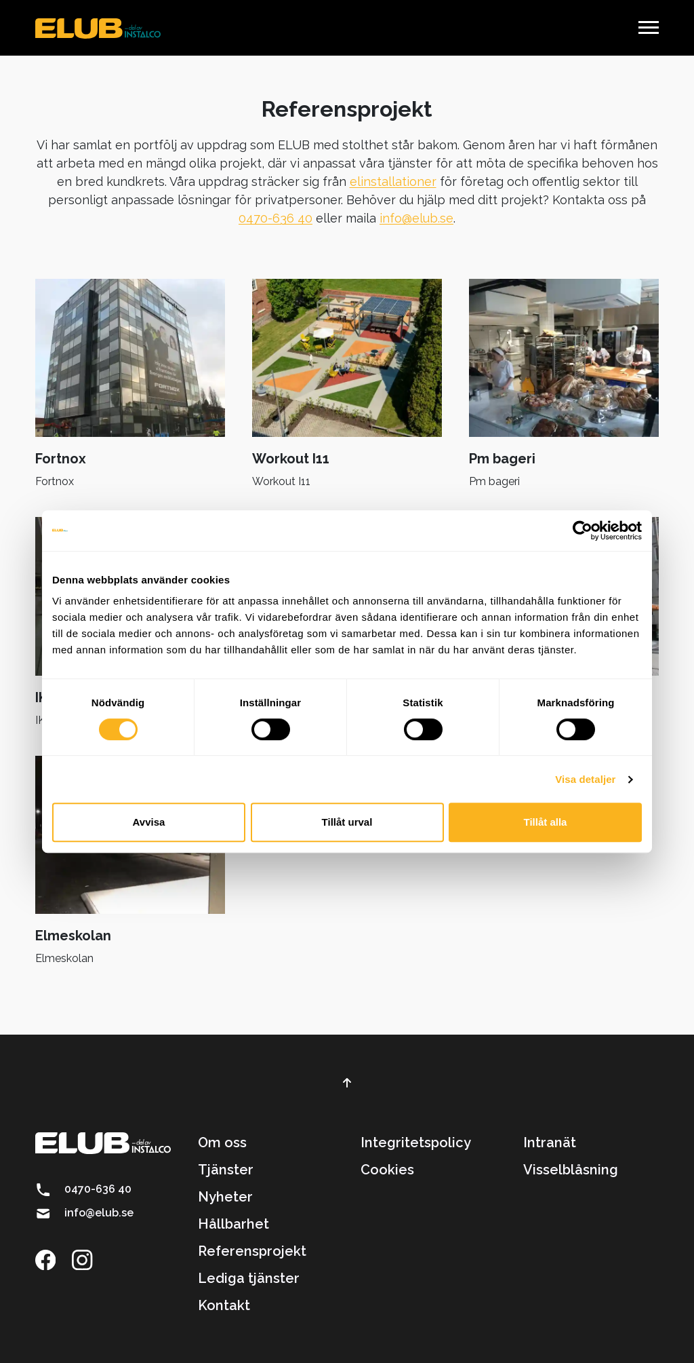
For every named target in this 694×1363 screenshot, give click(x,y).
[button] (648, 27)
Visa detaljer (585, 779)
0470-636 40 (275, 218)
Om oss (222, 1142)
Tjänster (225, 1170)
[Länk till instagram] (89, 1258)
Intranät (549, 1142)
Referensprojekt (252, 1251)
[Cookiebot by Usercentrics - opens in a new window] (582, 530)
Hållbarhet (233, 1224)
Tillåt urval (347, 822)
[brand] (98, 28)
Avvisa (149, 822)
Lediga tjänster (249, 1278)
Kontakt (224, 1305)
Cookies (387, 1170)
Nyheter (225, 1197)
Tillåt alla (545, 822)
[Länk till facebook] (52, 1258)
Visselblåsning (570, 1170)
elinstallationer (393, 181)
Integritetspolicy (416, 1142)
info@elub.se (416, 218)
